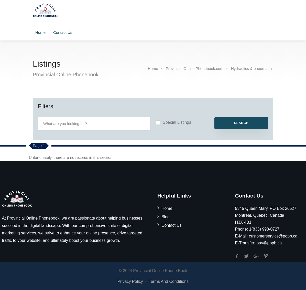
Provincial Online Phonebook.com (194, 68)
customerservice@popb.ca (273, 236)
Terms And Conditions (169, 281)
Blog (165, 217)
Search (241, 123)
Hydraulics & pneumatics (252, 68)
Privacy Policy (130, 281)
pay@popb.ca (269, 243)
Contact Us (62, 32)
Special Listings (177, 122)
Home (40, 32)
